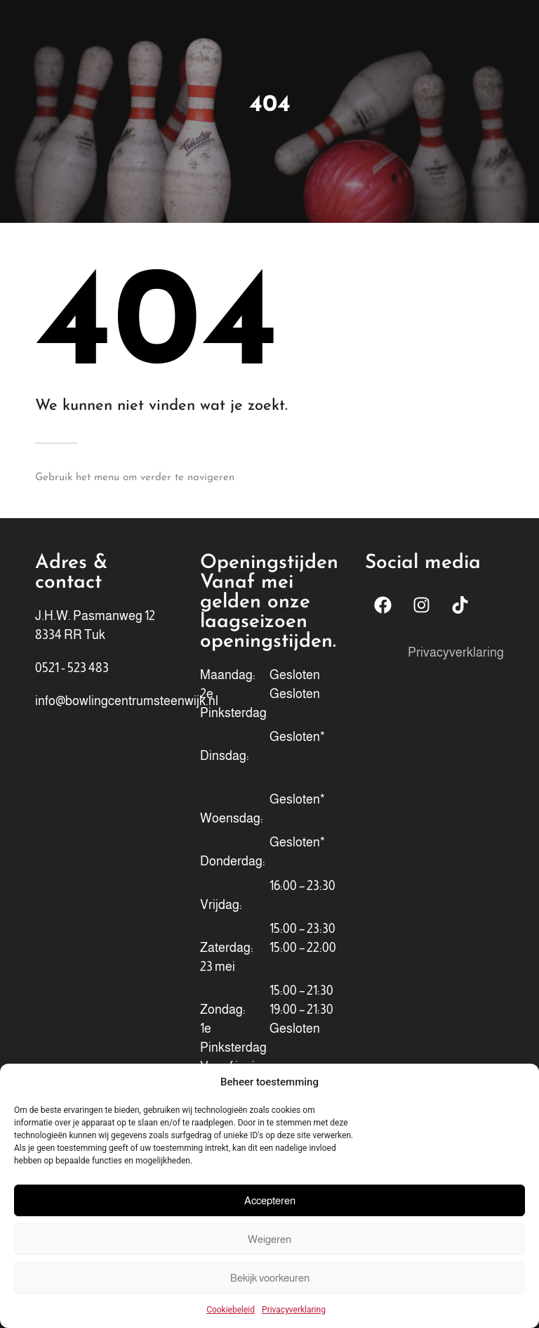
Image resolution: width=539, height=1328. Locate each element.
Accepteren (269, 1200)
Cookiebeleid (230, 1310)
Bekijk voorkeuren (270, 1278)
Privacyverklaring (294, 1310)
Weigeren (269, 1239)
